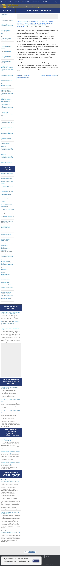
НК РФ (2, 118)
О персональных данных (7, 209)
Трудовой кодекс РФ (6, 143)
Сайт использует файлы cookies (45, 564)
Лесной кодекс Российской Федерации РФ (7, 114)
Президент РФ (25, 1)
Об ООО (3, 201)
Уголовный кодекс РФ (6, 162)
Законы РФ (16, 1)
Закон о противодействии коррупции (5, 274)
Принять (35, 560)
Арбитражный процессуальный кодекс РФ (7, 16)
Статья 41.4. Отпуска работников (49, 75)
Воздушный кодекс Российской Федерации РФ (7, 32)
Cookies (10, 563)
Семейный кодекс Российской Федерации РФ (7, 133)
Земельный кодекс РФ (6, 80)
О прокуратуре (4, 198)
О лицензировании (6, 194)
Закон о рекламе (5, 279)
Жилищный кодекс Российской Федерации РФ (7, 75)
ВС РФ (45, 1)
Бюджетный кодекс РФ (7, 20)
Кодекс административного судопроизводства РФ (6, 85)
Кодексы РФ (8, 1)
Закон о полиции (5, 231)
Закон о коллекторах (6, 178)
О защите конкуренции (7, 191)
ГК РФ (2, 43)
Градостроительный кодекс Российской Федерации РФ (6, 38)
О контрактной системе (7, 213)
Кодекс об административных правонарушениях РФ (6, 99)
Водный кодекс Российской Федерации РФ (7, 25)
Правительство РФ (36, 1)
